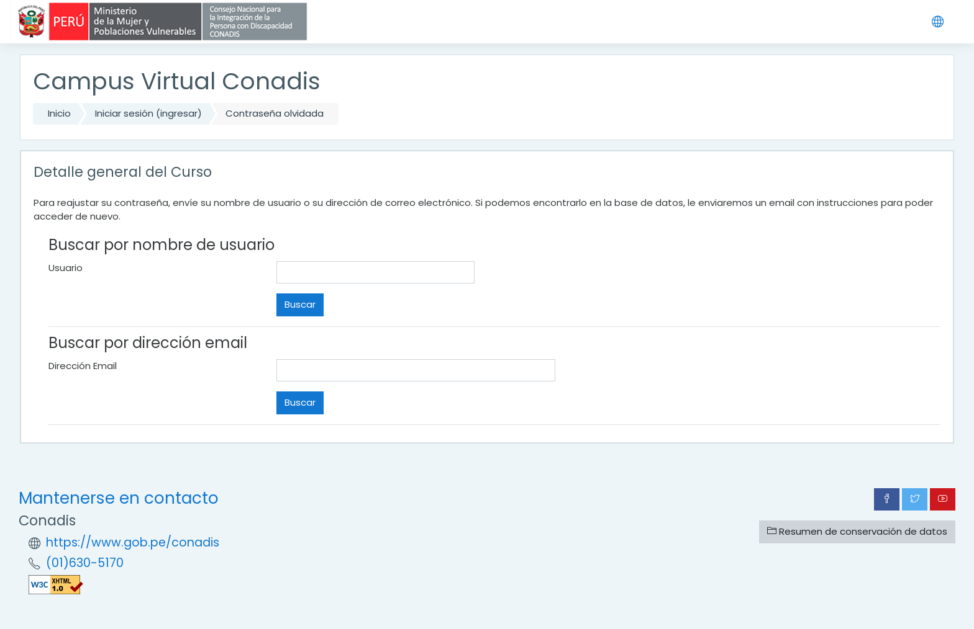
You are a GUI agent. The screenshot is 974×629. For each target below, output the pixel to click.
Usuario (65, 267)
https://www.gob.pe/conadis (132, 542)
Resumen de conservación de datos (857, 531)
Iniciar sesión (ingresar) (148, 113)
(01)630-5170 (85, 563)
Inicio (59, 113)
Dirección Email (82, 365)
